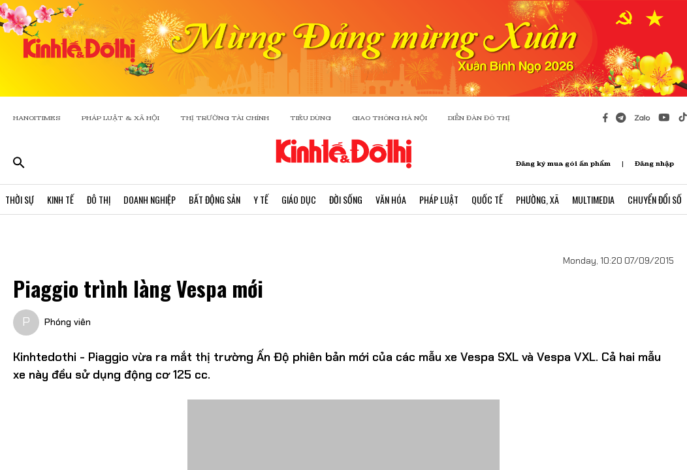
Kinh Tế (60, 199)
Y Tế (260, 199)
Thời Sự (19, 199)
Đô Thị (98, 199)
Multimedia (593, 199)
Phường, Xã (537, 199)
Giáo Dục (298, 199)
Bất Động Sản (214, 199)
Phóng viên (67, 322)
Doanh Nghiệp (149, 199)
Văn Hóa (390, 199)
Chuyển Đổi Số (655, 199)
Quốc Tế (487, 199)
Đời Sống (345, 199)
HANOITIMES (37, 118)
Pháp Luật (438, 199)
